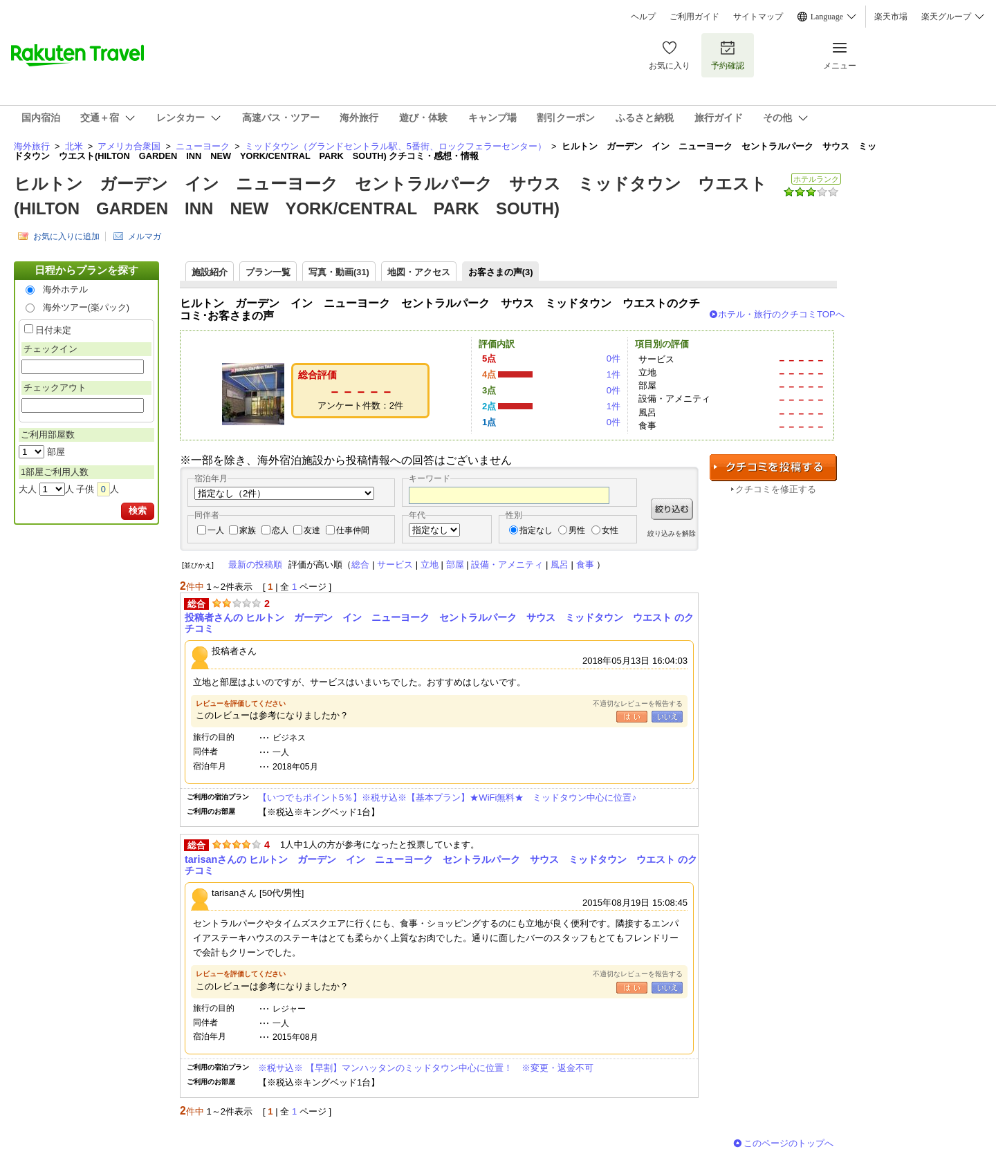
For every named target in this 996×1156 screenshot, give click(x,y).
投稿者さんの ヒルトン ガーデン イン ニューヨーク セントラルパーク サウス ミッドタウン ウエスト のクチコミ (439, 623)
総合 (360, 564)
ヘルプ (643, 16)
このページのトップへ (788, 1143)
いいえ (667, 716)
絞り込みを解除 (671, 533)
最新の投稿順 (255, 564)
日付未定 (53, 330)
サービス (395, 564)
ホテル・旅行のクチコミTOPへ (781, 314)
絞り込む (672, 509)
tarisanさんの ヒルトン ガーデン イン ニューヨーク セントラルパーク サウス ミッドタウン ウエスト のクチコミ (441, 865)
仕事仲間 (352, 530)
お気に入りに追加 (66, 236)
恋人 (280, 530)
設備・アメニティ (507, 564)
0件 (613, 358)
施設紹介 (210, 272)
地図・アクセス (418, 272)
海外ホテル (65, 289)
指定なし (536, 530)
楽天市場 (890, 16)
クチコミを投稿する (773, 467)
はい (631, 716)
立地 (430, 564)
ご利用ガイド (694, 16)
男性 (577, 530)
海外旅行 (32, 146)
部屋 (455, 564)
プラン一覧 (268, 272)
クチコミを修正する (775, 489)
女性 (610, 530)
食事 (585, 564)
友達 (312, 530)
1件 (613, 374)
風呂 (560, 564)
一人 (216, 530)
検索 (138, 510)
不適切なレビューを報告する (638, 703)
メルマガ (144, 236)
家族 (247, 530)
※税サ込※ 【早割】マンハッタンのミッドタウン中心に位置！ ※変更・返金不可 (425, 1068)
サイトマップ (758, 16)
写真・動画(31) (338, 272)
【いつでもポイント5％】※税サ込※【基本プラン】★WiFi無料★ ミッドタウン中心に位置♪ (447, 797)
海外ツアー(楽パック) (86, 307)
